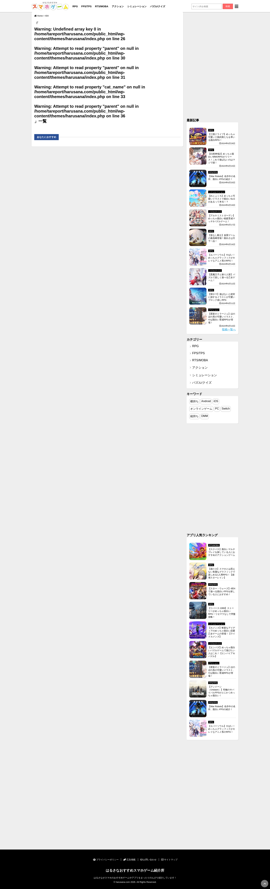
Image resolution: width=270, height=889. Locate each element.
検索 (228, 6)
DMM (204, 416)
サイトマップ (169, 859)
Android (206, 401)
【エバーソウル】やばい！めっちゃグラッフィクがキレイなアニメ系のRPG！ (221, 258)
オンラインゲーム (201, 408)
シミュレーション (137, 6)
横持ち (194, 401)
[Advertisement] (212, 63)
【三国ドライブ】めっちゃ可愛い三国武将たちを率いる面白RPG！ (221, 137)
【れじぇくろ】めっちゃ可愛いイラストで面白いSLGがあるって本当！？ (221, 199)
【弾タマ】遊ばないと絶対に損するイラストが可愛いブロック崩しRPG (221, 297)
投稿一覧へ (229, 329)
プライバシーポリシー (106, 859)
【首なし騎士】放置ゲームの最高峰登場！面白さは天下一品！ (221, 238)
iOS (216, 401)
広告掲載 (129, 859)
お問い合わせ (148, 859)
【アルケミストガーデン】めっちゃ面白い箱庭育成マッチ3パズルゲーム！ (221, 218)
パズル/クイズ (157, 6)
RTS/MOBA (101, 6)
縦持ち (194, 416)
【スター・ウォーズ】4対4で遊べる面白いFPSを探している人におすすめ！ (221, 591)
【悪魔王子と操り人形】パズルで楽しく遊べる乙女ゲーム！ (221, 277)
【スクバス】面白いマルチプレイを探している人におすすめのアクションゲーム (221, 552)
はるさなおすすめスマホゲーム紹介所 (135, 870)
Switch (226, 408)
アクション (118, 6)
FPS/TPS (86, 6)
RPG (75, 6)
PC (217, 408)
